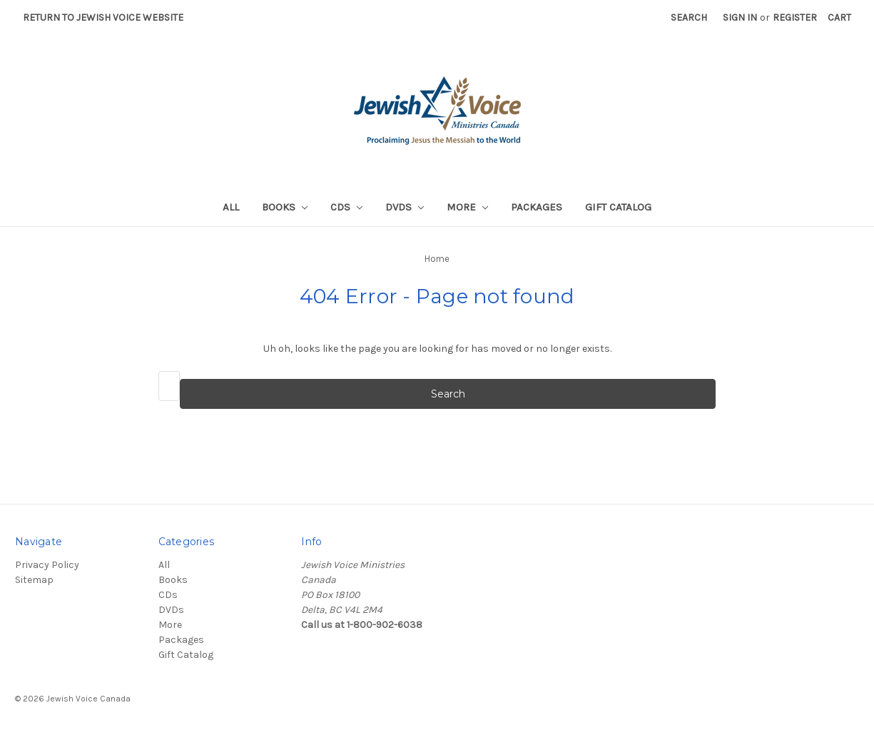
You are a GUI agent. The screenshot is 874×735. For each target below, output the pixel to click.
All (231, 207)
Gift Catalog (618, 207)
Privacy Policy (47, 565)
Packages (536, 207)
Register (795, 17)
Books (285, 207)
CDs (346, 207)
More (467, 207)
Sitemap (34, 580)
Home (437, 258)
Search (689, 17)
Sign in (740, 17)
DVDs (404, 207)
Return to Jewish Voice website (103, 17)
